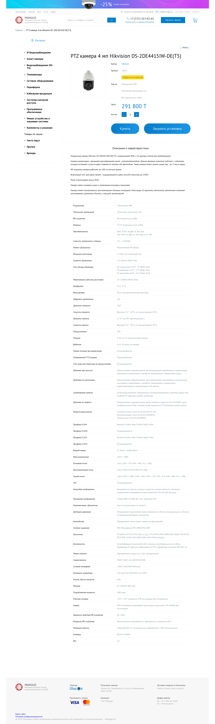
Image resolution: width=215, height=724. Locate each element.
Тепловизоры (34, 74)
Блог (39, 12)
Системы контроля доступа (37, 101)
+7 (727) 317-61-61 (142, 18)
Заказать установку (167, 128)
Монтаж (32, 12)
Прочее (31, 146)
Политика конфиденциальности (28, 716)
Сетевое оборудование (40, 80)
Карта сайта (20, 714)
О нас (46, 12)
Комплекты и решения (39, 127)
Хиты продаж (20, 12)
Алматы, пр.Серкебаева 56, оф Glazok (137, 12)
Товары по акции (33, 134)
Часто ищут (33, 140)
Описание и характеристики (130, 148)
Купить (125, 128)
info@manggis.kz (164, 12)
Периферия (33, 87)
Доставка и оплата (182, 12)
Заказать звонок (173, 20)
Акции (53, 12)
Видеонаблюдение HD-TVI (40, 67)
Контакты (196, 12)
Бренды (31, 153)
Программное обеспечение (34, 111)
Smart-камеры (35, 58)
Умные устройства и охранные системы (38, 120)
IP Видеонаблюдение (39, 52)
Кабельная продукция (39, 93)
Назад (185, 47)
